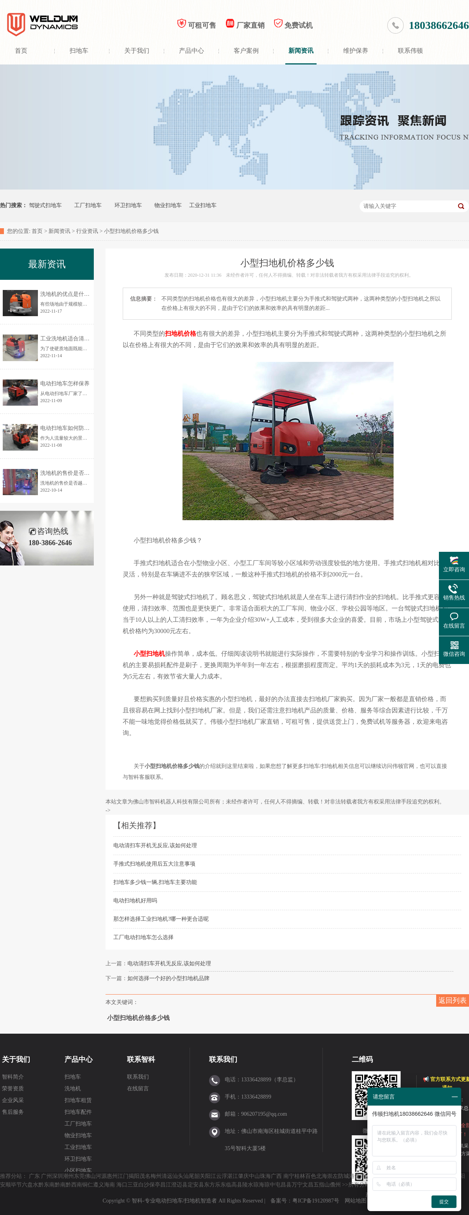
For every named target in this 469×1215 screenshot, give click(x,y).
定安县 (196, 1185)
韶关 (199, 1176)
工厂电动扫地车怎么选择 (143, 937)
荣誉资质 (13, 1089)
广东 (34, 1176)
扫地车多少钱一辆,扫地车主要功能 (155, 882)
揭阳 (134, 1176)
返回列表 (453, 1000)
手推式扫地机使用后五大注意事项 (154, 864)
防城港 (346, 1176)
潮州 (68, 1176)
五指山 (321, 1185)
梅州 (155, 1176)
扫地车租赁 (78, 1100)
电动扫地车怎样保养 (65, 384)
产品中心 (191, 50)
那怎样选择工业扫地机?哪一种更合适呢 (161, 919)
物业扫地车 (168, 205)
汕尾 (188, 1176)
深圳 (57, 1176)
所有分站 (359, 1185)
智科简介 (13, 1077)
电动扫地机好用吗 (135, 901)
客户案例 (246, 50)
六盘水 (30, 1185)
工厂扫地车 (88, 205)
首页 (21, 50)
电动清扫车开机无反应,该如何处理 (155, 845)
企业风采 (13, 1100)
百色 (310, 1176)
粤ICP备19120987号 (316, 1201)
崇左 (332, 1176)
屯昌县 (283, 1185)
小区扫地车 (78, 1171)
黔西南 (74, 1185)
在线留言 (138, 1089)
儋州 (335, 1185)
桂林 (299, 1176)
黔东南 (46, 1185)
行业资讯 (87, 231)
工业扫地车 (203, 205)
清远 (166, 1176)
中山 (254, 1176)
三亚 (132, 1185)
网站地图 (356, 1201)
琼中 (269, 1185)
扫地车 (79, 50)
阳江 (210, 1176)
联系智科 (141, 1059)
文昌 (308, 1185)
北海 (321, 1176)
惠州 (112, 1176)
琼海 (258, 1185)
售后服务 (13, 1112)
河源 (101, 1176)
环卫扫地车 (128, 205)
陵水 (247, 1185)
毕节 (16, 1185)
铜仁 (87, 1185)
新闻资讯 (300, 50)
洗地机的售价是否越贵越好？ (75, 473)
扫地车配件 (78, 1112)
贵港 (359, 1176)
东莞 (79, 1176)
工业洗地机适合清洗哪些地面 (75, 339)
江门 (123, 1176)
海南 (109, 1185)
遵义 (98, 1185)
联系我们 (138, 1077)
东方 (209, 1185)
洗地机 (72, 1089)
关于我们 (136, 50)
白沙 (143, 1185)
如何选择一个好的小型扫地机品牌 (168, 978)
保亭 (154, 1185)
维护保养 (355, 50)
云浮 (221, 1176)
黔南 (60, 1185)
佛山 (90, 1176)
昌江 (165, 1185)
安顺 (5, 1185)
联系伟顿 (410, 50)
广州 (46, 1176)
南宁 (288, 1176)
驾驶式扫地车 (45, 205)
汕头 (177, 1176)
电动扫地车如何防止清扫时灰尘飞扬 (84, 428)
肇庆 (243, 1176)
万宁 (297, 1185)
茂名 (145, 1176)
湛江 (232, 1176)
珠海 (265, 1176)
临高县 (234, 1185)
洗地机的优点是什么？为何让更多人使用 (89, 294)
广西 (276, 1176)
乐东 (220, 1185)
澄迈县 (179, 1185)
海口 (121, 1185)
